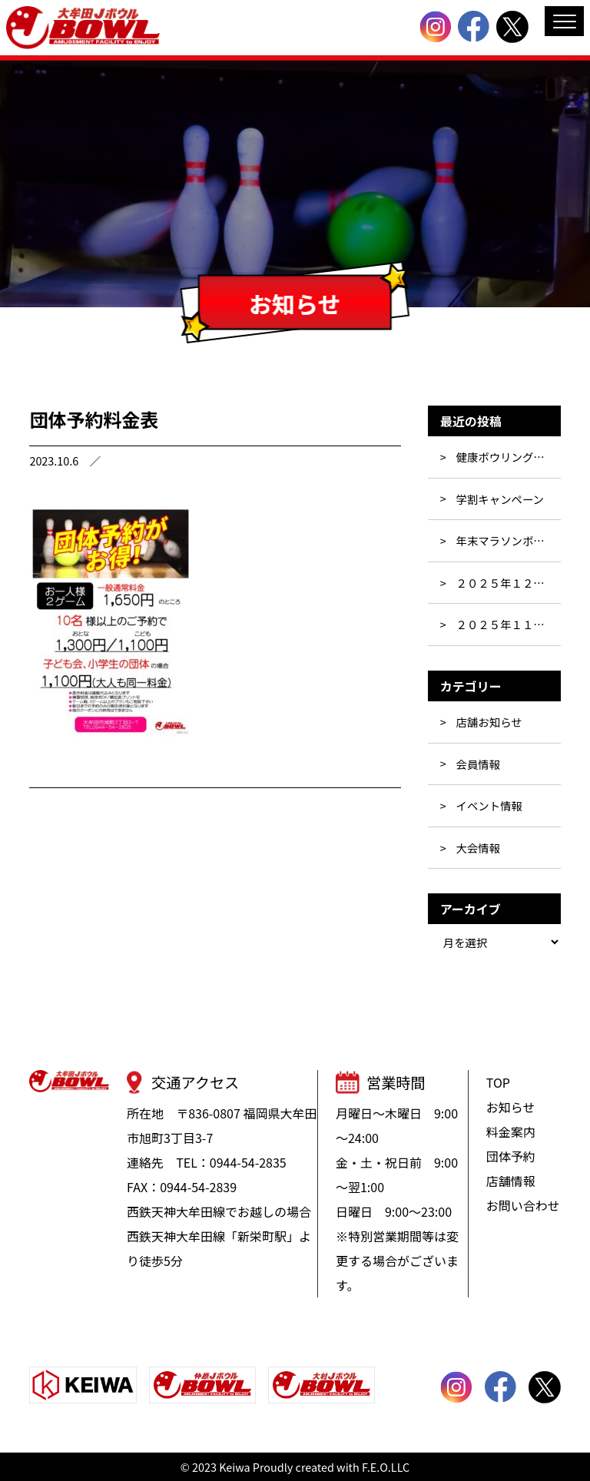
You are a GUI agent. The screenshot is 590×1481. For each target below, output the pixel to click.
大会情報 (478, 848)
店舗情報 (510, 1180)
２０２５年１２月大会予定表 (508, 583)
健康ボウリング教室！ (508, 457)
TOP (498, 1082)
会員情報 (478, 764)
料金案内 (510, 1131)
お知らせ (510, 1107)
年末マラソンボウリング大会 (508, 540)
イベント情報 (489, 805)
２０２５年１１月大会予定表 (508, 624)
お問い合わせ (523, 1205)
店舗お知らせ (489, 722)
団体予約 (510, 1156)
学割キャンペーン (500, 499)
